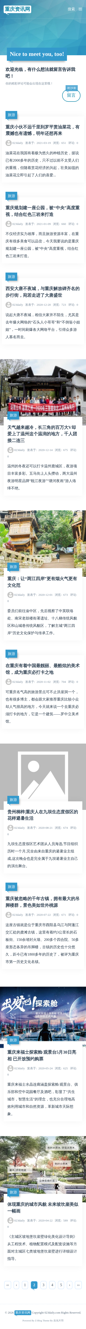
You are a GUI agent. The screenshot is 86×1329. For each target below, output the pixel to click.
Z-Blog (38, 1320)
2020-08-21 (40, 827)
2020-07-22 (38, 914)
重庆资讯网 (17, 9)
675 (61, 450)
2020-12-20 (38, 304)
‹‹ (7, 1285)
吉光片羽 (58, 1320)
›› (78, 1285)
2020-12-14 (40, 450)
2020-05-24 (40, 1068)
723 (59, 304)
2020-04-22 (40, 1220)
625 (61, 1068)
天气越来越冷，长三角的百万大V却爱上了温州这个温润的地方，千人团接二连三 (42, 434)
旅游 (11, 115)
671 (59, 914)
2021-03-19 (38, 143)
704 (59, 681)
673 (61, 594)
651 (59, 143)
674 (61, 827)
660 (59, 224)
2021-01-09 (38, 224)
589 (61, 1220)
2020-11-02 (38, 681)
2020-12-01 (40, 594)
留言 (72, 93)
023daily (17, 143)
